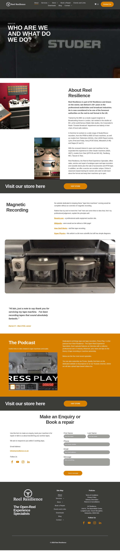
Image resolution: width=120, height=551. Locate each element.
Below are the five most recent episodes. (77, 357)
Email (66, 450)
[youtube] (17, 463)
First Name (68, 434)
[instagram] (23, 463)
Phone (66, 442)
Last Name (92, 434)
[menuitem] (36, 3)
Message (67, 458)
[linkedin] (28, 463)
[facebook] (12, 463)
